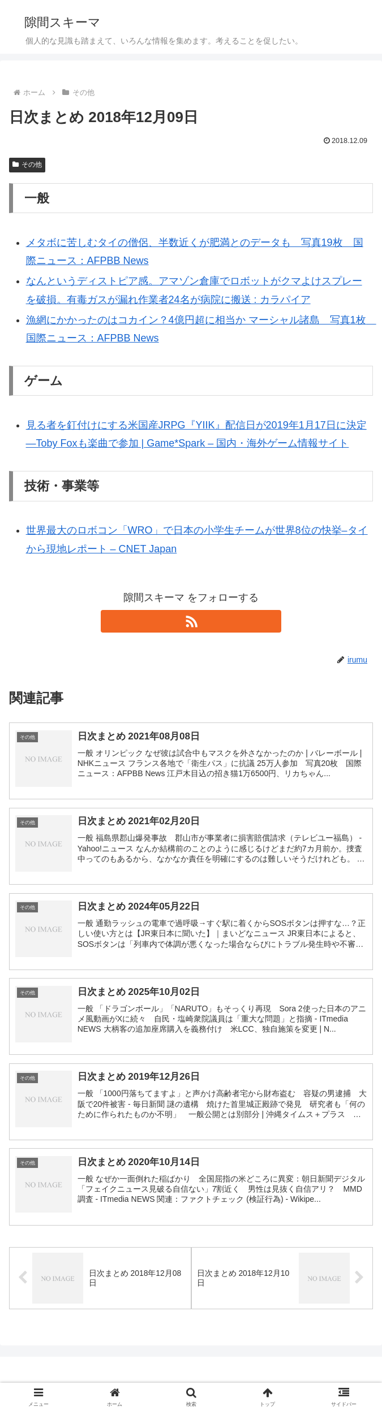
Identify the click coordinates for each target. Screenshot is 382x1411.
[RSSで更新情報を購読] (191, 621)
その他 (27, 164)
